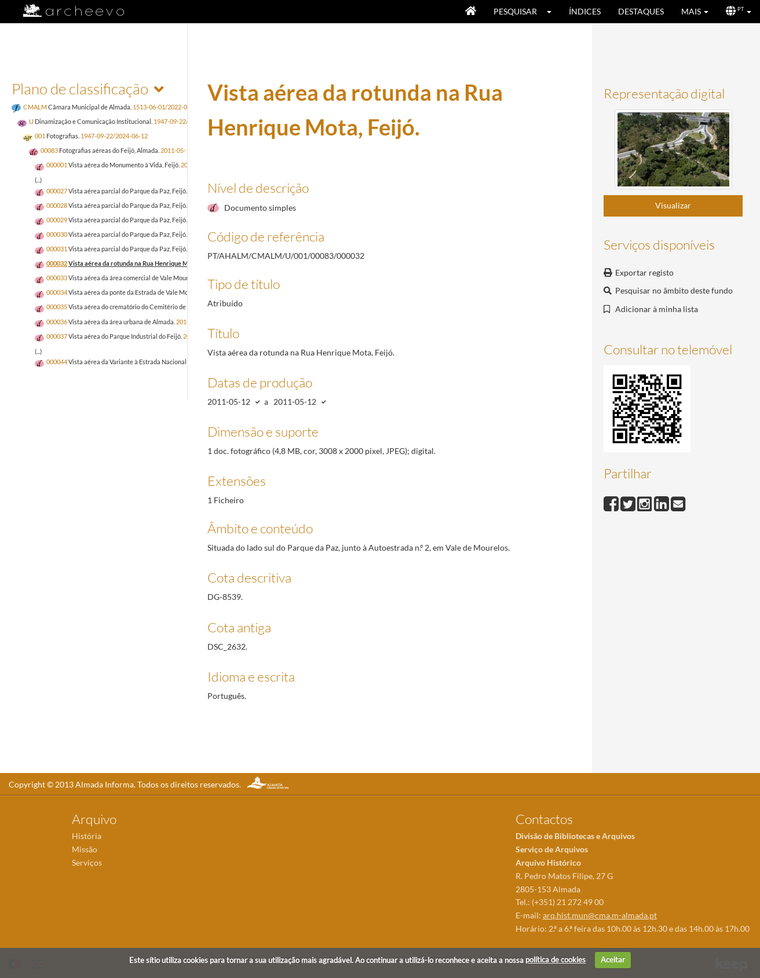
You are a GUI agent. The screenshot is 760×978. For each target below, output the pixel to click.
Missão (84, 849)
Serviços (87, 862)
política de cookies (555, 959)
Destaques (641, 11)
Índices (585, 11)
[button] (553, 11)
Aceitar (613, 959)
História (86, 836)
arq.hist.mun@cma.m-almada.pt (600, 915)
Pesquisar (515, 11)
